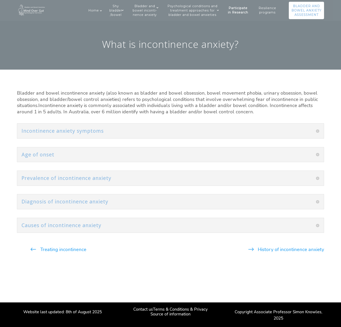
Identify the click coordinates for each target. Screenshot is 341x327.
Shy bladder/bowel (115, 10)
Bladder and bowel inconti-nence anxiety (145, 10)
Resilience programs (267, 10)
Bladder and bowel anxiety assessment (306, 10)
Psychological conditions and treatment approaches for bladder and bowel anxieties (192, 10)
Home (93, 10)
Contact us (143, 310)
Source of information (170, 315)
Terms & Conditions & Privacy (180, 310)
